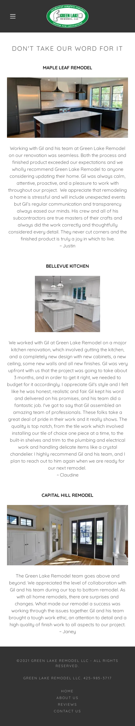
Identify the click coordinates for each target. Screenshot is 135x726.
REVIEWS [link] (67, 704)
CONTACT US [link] (67, 711)
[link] (67, 16)
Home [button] (67, 691)
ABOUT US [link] (67, 698)
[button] (13, 16)
